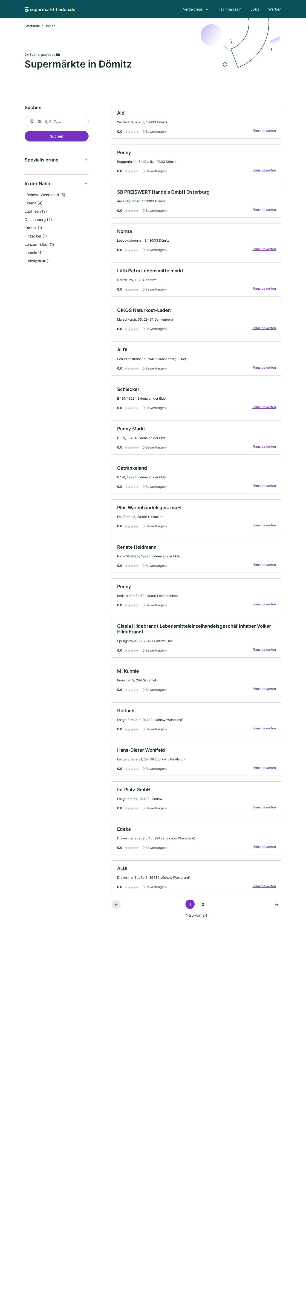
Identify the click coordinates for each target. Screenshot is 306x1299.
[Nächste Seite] (276, 910)
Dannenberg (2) (38, 220)
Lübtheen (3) (36, 211)
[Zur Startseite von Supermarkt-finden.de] (50, 9)
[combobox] (57, 122)
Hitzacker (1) (36, 236)
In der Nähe (37, 184)
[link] (196, 122)
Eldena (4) (34, 203)
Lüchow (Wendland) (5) (45, 195)
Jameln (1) (34, 253)
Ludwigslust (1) (38, 261)
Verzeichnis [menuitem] (193, 9)
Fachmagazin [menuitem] (229, 9)
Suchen (56, 136)
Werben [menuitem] (274, 9)
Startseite (32, 26)
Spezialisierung (42, 160)
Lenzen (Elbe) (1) (39, 245)
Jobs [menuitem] (255, 9)
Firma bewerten (264, 131)
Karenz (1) (33, 228)
